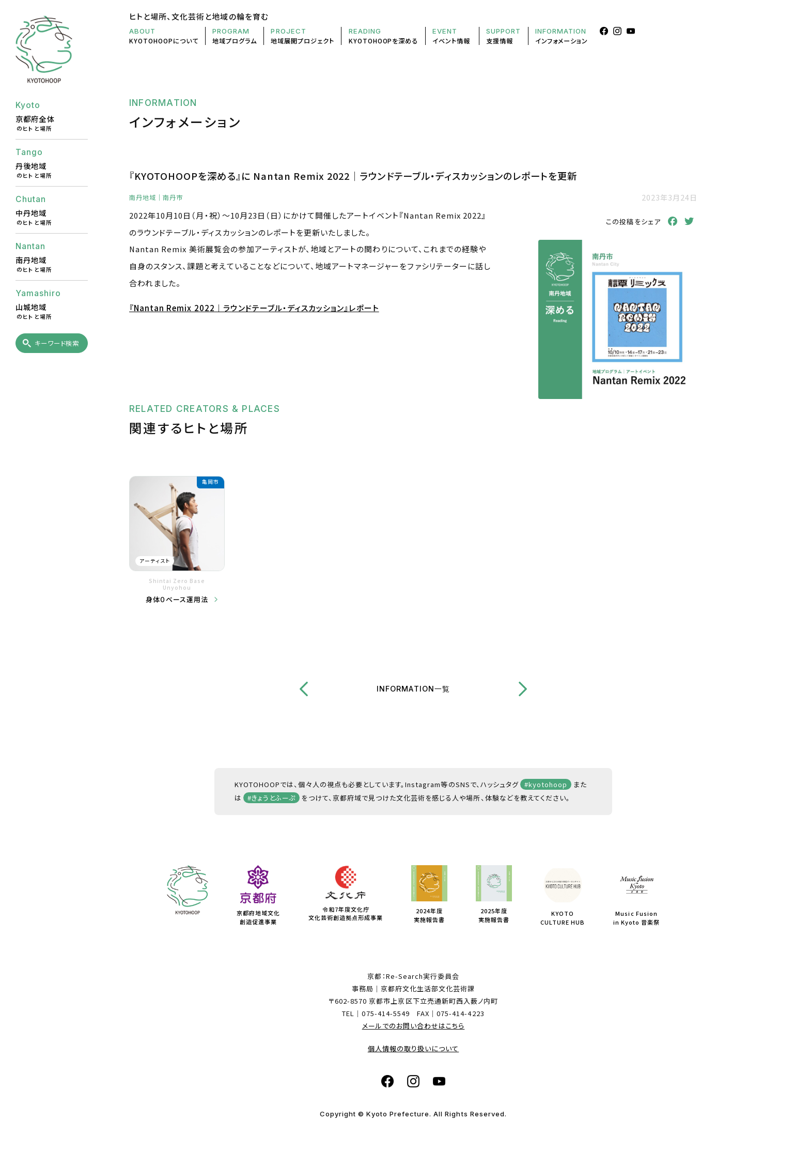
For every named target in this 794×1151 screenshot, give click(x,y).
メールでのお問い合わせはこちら (413, 1026)
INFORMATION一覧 (413, 688)
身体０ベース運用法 (177, 599)
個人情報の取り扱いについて (413, 1048)
